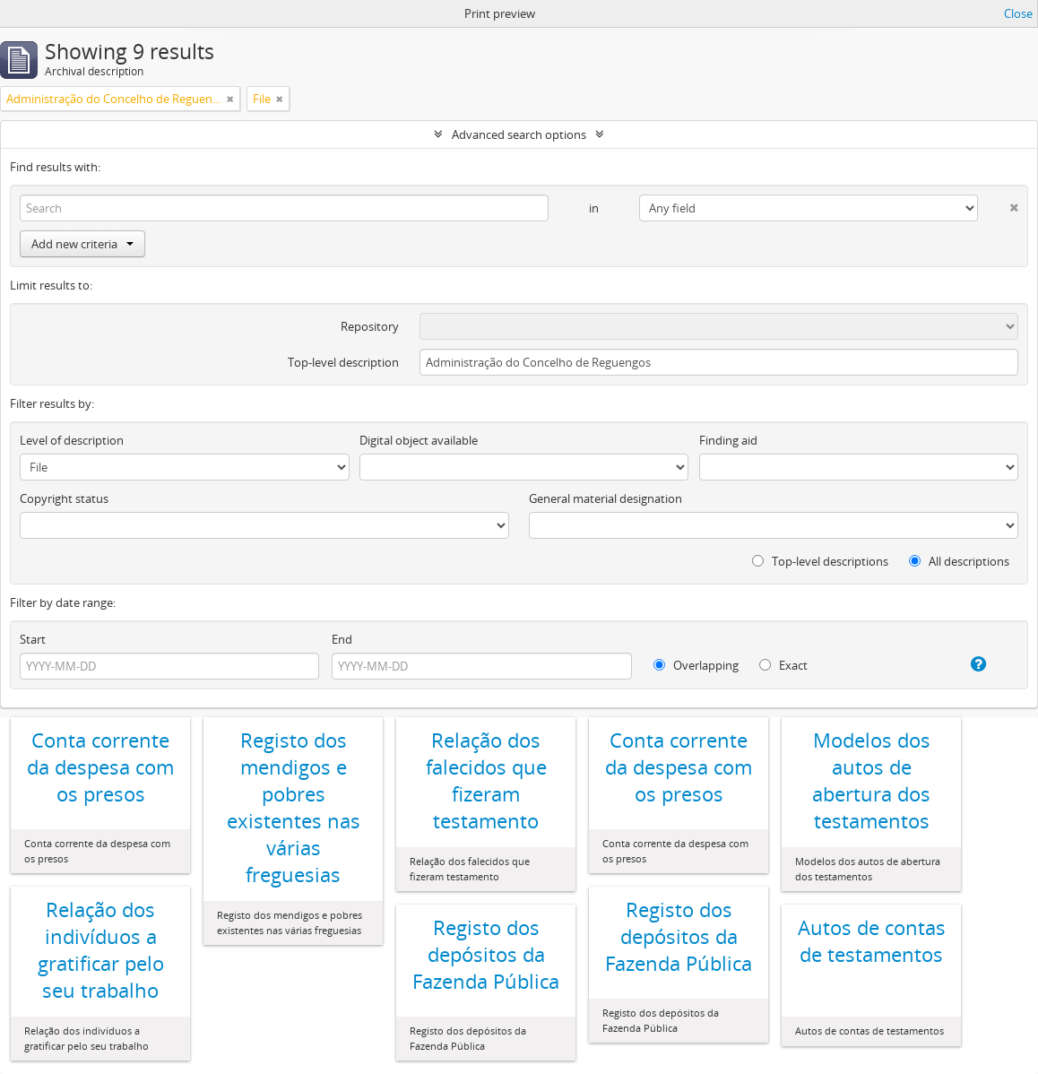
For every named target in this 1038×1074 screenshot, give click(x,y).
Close (1018, 13)
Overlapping (696, 665)
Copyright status (64, 498)
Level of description (72, 440)
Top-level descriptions (820, 561)
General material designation (605, 498)
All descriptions (959, 561)
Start (33, 639)
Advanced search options (519, 134)
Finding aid (728, 440)
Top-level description (343, 362)
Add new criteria (82, 244)
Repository (370, 326)
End (342, 639)
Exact (783, 665)
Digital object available (418, 440)
